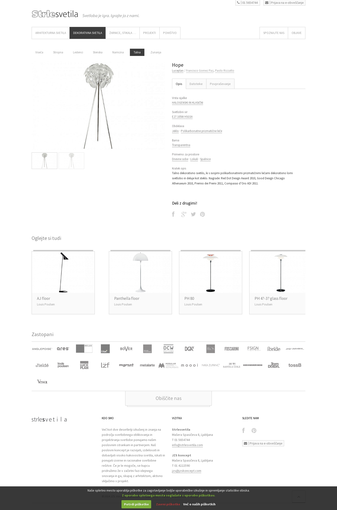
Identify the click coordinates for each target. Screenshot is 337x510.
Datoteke (196, 84)
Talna (137, 52)
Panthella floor (126, 298)
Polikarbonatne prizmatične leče (201, 131)
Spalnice (205, 159)
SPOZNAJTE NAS (273, 33)
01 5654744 (247, 2)
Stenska (98, 52)
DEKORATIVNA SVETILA (87, 33)
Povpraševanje (220, 84)
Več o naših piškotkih (199, 504)
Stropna (58, 52)
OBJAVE (297, 33)
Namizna (118, 52)
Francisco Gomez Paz (199, 71)
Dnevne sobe (180, 159)
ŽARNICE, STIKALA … (122, 33)
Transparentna (181, 145)
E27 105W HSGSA (182, 117)
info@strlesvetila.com (187, 445)
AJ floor (43, 298)
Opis (179, 84)
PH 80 (189, 298)
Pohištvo (170, 33)
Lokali (194, 159)
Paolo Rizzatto (224, 71)
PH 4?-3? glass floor (271, 298)
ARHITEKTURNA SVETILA (50, 33)
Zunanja (155, 52)
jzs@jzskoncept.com (186, 471)
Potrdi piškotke (136, 504)
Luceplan (177, 71)
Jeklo (175, 131)
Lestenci (78, 52)
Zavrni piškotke (168, 504)
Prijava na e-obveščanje (284, 2)
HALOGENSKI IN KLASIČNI (187, 103)
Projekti (149, 33)
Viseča (39, 52)
